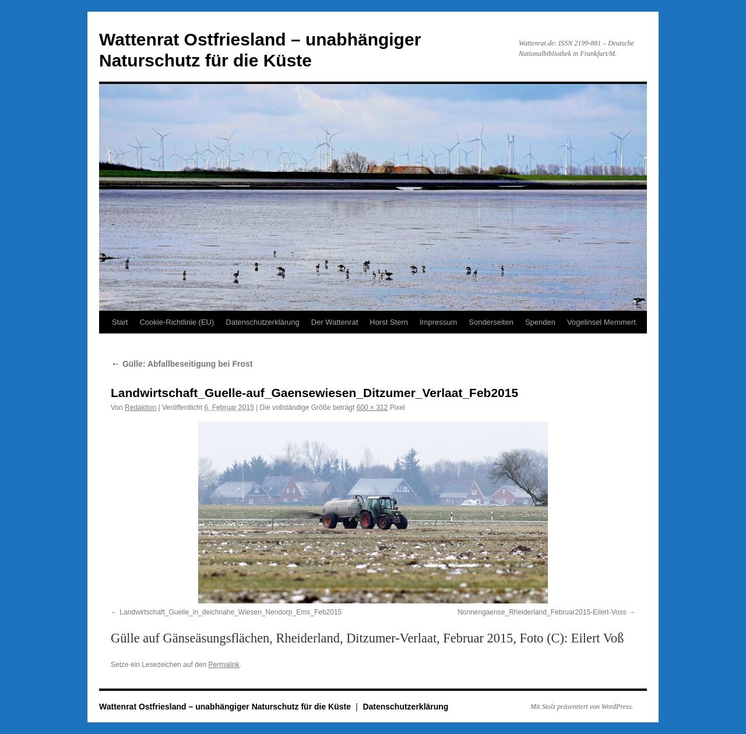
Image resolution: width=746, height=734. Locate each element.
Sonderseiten (491, 322)
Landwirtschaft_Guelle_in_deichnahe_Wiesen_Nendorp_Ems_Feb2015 (230, 612)
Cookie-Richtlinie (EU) (176, 322)
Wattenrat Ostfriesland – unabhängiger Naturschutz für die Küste (226, 706)
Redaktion (140, 407)
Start (120, 322)
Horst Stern (389, 322)
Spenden (540, 322)
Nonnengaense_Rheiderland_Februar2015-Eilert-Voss (542, 612)
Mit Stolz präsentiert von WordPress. (581, 707)
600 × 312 (372, 407)
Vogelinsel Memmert (601, 322)
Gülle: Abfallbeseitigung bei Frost (181, 363)
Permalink (223, 665)
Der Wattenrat (334, 322)
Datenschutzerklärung (262, 322)
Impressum (438, 322)
